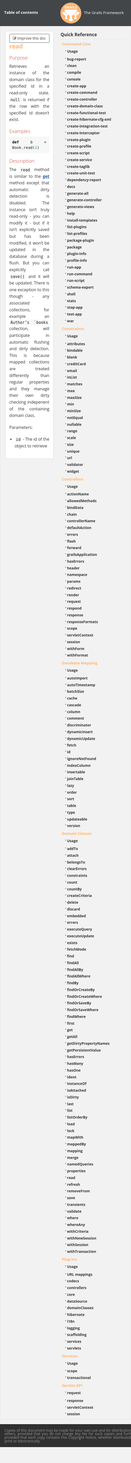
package (74, 247)
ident (72, 1077)
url (69, 457)
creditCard (76, 363)
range (72, 430)
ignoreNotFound (81, 758)
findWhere (76, 1016)
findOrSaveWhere (83, 1009)
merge (72, 1157)
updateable (77, 819)
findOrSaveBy (79, 1002)
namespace (77, 574)
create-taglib (78, 166)
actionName (78, 493)
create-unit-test (81, 173)
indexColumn (79, 765)
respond (74, 608)
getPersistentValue (84, 1050)
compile (74, 72)
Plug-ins (69, 1259)
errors (72, 534)
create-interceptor (83, 132)
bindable (75, 350)
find (70, 956)
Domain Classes (77, 833)
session (73, 641)
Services (70, 1355)
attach (73, 855)
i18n (71, 1321)
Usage (72, 51)
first (71, 1023)
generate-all (78, 193)
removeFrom (78, 1190)
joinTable (75, 778)
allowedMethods (82, 500)
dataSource (77, 1301)
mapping (75, 1150)
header (73, 568)
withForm (75, 648)
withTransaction (81, 1251)
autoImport (77, 678)
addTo (72, 848)
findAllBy (75, 969)
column (74, 711)
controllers (77, 1287)
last (70, 1103)
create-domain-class (85, 106)
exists (72, 942)
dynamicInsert (80, 731)
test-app (74, 314)
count (72, 882)
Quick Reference (79, 35)
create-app (76, 85)
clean (72, 65)
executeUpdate (80, 935)
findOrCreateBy (81, 989)
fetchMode (76, 949)
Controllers (72, 479)
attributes (76, 343)
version (73, 825)
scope (72, 628)
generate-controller (84, 199)
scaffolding (77, 1334)
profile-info (77, 260)
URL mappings (80, 1274)
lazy (70, 785)
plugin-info (77, 253)
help (71, 213)
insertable (76, 771)
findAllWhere (78, 976)
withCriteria (78, 1231)
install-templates (82, 220)
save (71, 1197)
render (73, 594)
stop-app (75, 307)
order (72, 792)
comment (75, 718)
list (70, 1110)
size (70, 444)
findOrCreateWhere (84, 996)
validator (75, 464)
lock (71, 1130)
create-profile (79, 146)
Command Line (76, 43)
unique (73, 451)
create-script (78, 152)
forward (74, 547)
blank (72, 357)
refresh (73, 1184)
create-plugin (79, 139)
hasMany (75, 1063)
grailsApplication (82, 554)
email (72, 370)
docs (71, 186)
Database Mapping (80, 662)
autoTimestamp (81, 684)
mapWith (75, 1137)
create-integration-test (87, 126)
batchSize (75, 691)
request (74, 601)
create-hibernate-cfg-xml (89, 119)
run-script (76, 280)
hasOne (74, 1070)
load (71, 1123)
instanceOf (77, 1083)
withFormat (77, 655)
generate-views (80, 206)
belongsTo (76, 862)
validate (74, 1211)
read (71, 1177)
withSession (77, 1244)
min (70, 404)
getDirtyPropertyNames (88, 1043)
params (74, 581)
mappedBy (76, 1144)
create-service (79, 159)
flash (71, 541)
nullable (74, 424)
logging (73, 1328)
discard (73, 909)
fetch (71, 745)
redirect (74, 588)
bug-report (76, 59)
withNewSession (81, 1238)
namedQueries (80, 1164)
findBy (73, 982)
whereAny (76, 1224)
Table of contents (21, 12)
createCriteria (79, 895)
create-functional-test (86, 112)
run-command (79, 273)
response (75, 614)
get (46, 176)
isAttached (76, 1090)
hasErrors (75, 561)
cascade (74, 704)
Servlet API (72, 1385)
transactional (79, 1377)
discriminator (79, 725)
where (72, 1217)
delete (72, 902)
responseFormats (82, 621)
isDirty (73, 1097)
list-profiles (77, 233)
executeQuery (79, 929)
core (71, 1294)
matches (74, 383)
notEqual (75, 417)
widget (73, 471)
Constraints (73, 328)
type (71, 812)
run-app (74, 267)
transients (76, 1204)
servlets (74, 1348)
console (74, 79)
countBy (74, 889)
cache (72, 698)
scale (71, 437)
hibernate (76, 1314)
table (71, 805)
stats (71, 300)
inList (72, 377)
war (70, 320)
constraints (77, 875)
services (74, 1341)
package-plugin (80, 240)
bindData (75, 507)
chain (72, 514)
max (71, 390)
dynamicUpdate (81, 738)
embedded (76, 915)
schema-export (80, 287)
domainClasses (80, 1307)
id (69, 751)
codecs (73, 1280)
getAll (72, 1036)
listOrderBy (77, 1117)
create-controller (82, 99)
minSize (74, 410)
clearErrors (77, 868)
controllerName (81, 520)
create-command (82, 92)
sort (70, 798)
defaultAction (79, 527)
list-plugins (77, 226)
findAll (73, 962)
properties (76, 1170)
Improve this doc (29, 38)
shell (71, 294)
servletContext (80, 635)
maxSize (74, 397)
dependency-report (84, 179)
